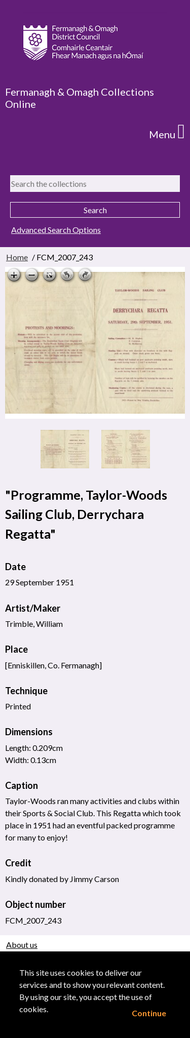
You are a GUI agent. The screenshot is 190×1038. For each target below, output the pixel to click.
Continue (149, 1013)
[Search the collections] (95, 183)
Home (17, 257)
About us (21, 944)
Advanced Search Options (56, 229)
